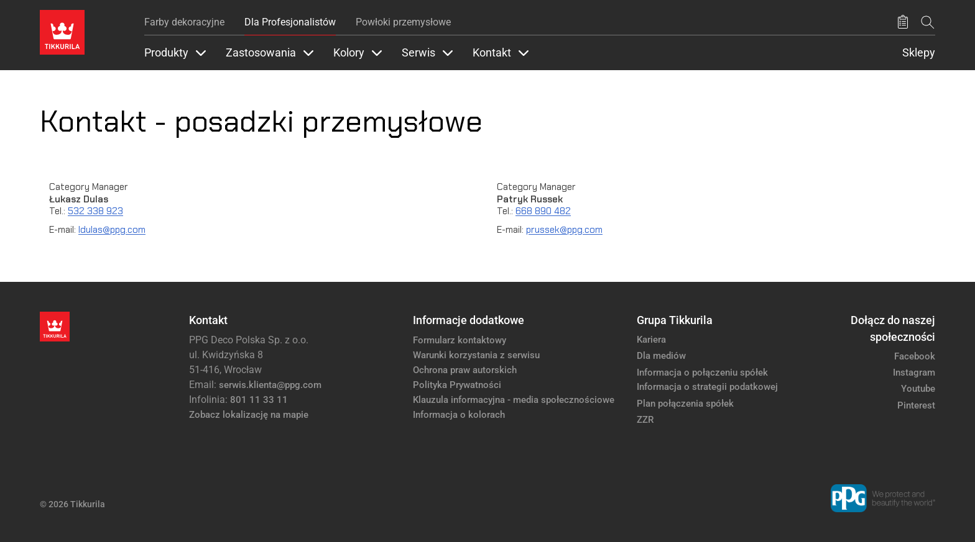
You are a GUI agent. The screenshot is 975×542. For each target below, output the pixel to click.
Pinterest (916, 405)
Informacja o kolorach (459, 414)
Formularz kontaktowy (459, 340)
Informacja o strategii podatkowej (707, 386)
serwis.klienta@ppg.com (270, 385)
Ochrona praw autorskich (465, 370)
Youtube (918, 388)
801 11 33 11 (259, 399)
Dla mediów (661, 355)
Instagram (914, 372)
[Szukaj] (927, 22)
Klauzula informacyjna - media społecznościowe (513, 399)
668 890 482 (543, 211)
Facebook (914, 356)
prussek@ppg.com (564, 230)
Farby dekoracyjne (184, 22)
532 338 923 (95, 211)
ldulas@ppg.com (112, 230)
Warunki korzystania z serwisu (476, 355)
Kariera (651, 339)
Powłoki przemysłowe (403, 22)
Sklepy (918, 53)
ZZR (645, 419)
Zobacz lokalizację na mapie (248, 414)
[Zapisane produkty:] (902, 22)
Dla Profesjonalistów (290, 22)
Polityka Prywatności (457, 385)
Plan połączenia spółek (685, 403)
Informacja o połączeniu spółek (702, 372)
